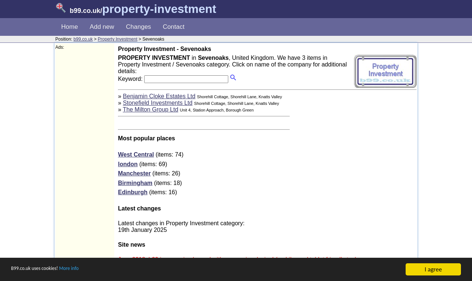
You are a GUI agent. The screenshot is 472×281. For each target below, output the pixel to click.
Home (69, 26)
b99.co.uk (83, 39)
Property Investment (117, 39)
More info (85, 270)
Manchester (134, 173)
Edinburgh (133, 192)
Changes (138, 26)
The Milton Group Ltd (150, 109)
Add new (102, 26)
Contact (174, 26)
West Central (136, 154)
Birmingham (135, 183)
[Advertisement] (84, 161)
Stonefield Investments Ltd (157, 103)
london (128, 164)
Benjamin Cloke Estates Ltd (159, 96)
